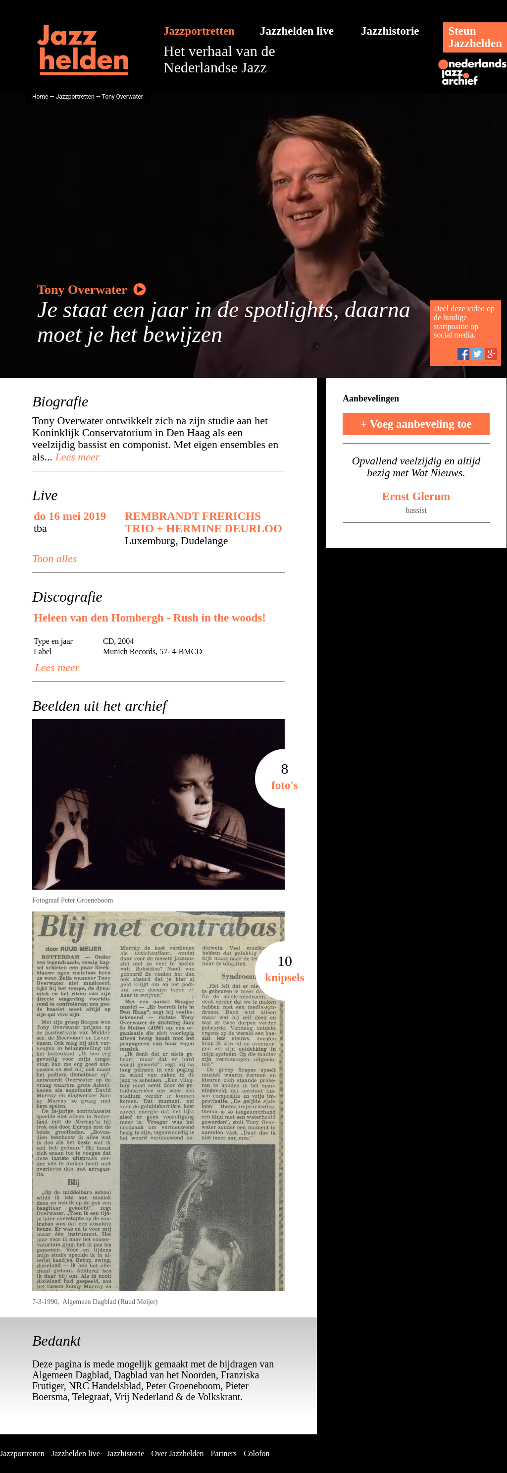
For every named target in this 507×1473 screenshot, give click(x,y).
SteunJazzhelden (475, 37)
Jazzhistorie (390, 31)
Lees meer (76, 457)
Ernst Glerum (416, 496)
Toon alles (54, 558)
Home (40, 96)
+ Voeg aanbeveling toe (416, 424)
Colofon (256, 1453)
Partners (224, 1453)
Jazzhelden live (297, 31)
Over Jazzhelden (177, 1453)
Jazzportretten (199, 31)
